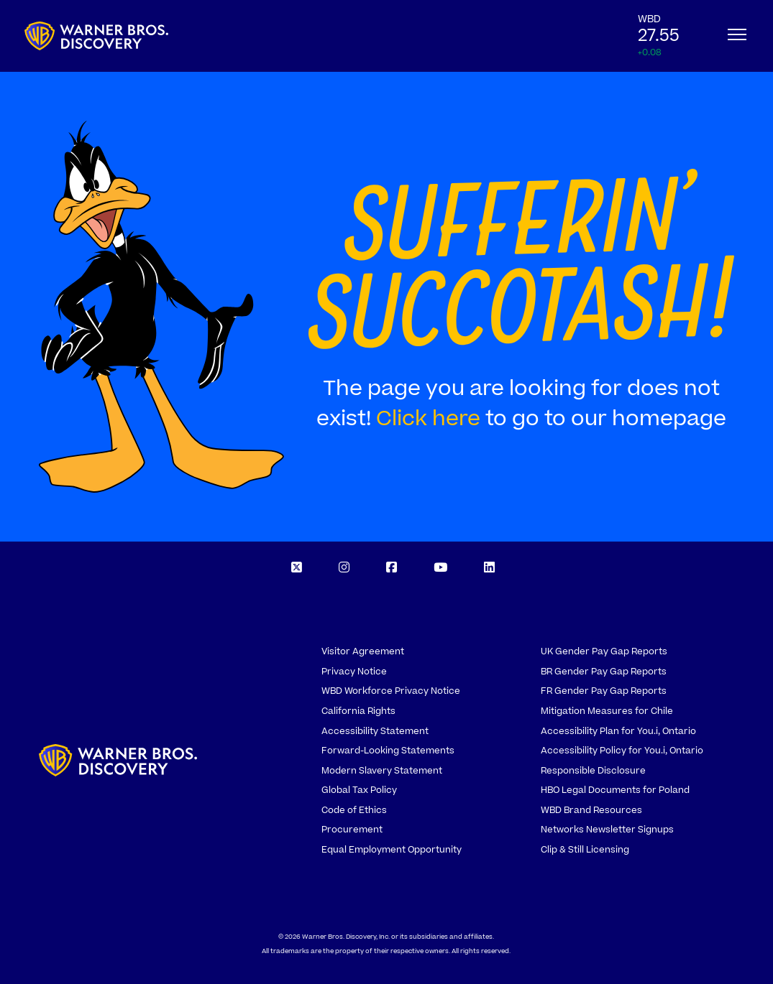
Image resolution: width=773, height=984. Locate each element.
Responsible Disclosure (593, 770)
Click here (428, 419)
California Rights (358, 711)
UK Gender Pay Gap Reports (604, 651)
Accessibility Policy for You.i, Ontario (622, 750)
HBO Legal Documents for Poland (615, 790)
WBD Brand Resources (591, 810)
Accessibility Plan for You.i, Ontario (618, 731)
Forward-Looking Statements (387, 750)
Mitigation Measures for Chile (607, 711)
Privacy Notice (354, 671)
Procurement (352, 829)
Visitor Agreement (362, 651)
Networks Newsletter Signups (607, 829)
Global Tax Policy (359, 790)
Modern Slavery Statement (381, 770)
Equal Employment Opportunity (391, 849)
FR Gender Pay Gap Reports (604, 690)
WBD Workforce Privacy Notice (390, 690)
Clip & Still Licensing (585, 849)
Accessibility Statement (375, 731)
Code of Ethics (354, 810)
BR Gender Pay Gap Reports (604, 671)
